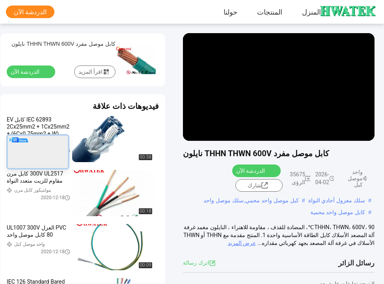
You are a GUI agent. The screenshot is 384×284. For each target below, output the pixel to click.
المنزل (311, 12)
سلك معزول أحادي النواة (336, 200)
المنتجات (269, 12)
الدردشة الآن (30, 12)
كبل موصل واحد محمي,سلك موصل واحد (250, 200)
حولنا (230, 12)
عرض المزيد (242, 243)
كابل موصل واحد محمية (337, 212)
